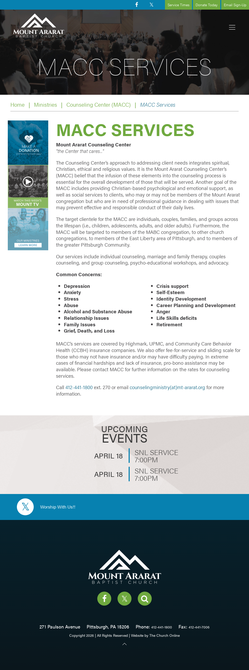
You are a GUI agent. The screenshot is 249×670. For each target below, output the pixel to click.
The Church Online (164, 635)
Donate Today (207, 4)
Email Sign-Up (235, 4)
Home (17, 104)
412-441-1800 (79, 387)
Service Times (178, 4)
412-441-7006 (199, 627)
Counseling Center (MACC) (98, 104)
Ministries (45, 104)
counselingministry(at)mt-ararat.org (167, 387)
